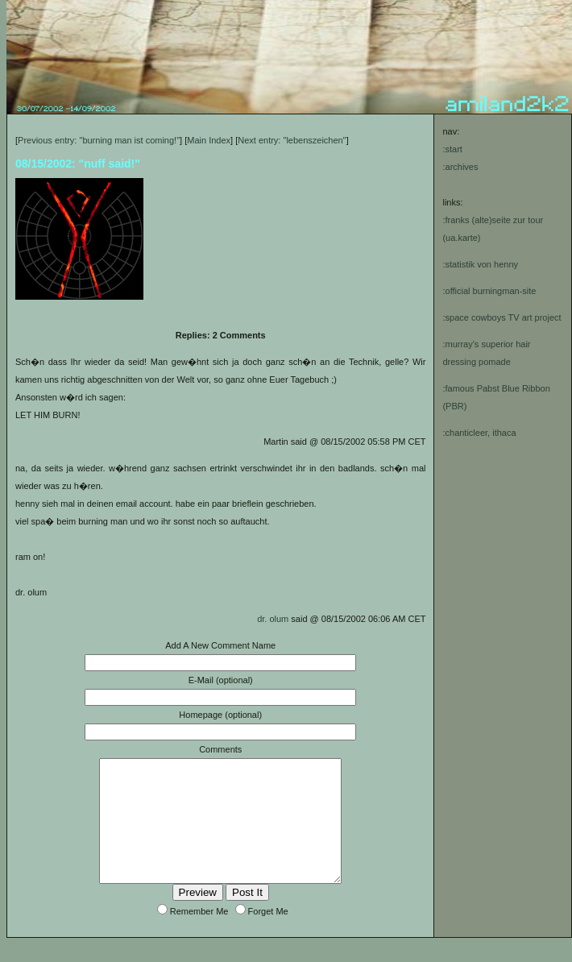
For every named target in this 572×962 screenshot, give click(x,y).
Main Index (208, 140)
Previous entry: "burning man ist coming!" (99, 140)
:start (452, 149)
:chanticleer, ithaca (479, 432)
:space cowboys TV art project (501, 317)
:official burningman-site (489, 291)
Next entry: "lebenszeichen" (292, 140)
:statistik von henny (480, 264)
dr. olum (272, 619)
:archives (460, 167)
